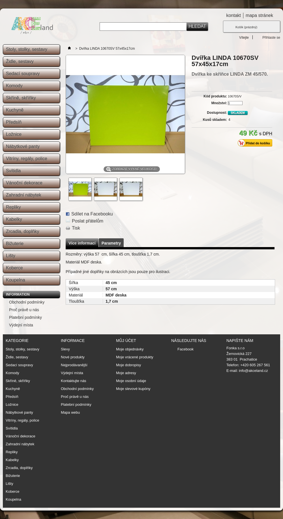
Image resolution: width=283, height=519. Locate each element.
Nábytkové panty (23, 146)
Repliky (13, 207)
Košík (246, 27)
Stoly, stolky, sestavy (26, 49)
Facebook (185, 349)
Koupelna (15, 280)
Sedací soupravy (23, 73)
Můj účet (126, 340)
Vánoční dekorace (24, 182)
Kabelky (14, 219)
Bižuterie (14, 243)
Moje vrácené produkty (134, 357)
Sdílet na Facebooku (92, 213)
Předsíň (14, 122)
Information (18, 294)
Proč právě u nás (24, 310)
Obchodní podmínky (26, 302)
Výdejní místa (21, 325)
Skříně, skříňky (21, 97)
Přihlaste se (271, 37)
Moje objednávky (130, 349)
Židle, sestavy (20, 61)
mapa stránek (259, 15)
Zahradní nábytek (23, 195)
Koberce (14, 267)
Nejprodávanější (74, 365)
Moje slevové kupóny (133, 389)
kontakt (233, 15)
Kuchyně (14, 110)
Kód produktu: (215, 96)
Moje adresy (126, 373)
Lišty (10, 255)
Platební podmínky (25, 317)
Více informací (82, 243)
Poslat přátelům (87, 221)
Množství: (219, 103)
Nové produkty (73, 357)
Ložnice (14, 134)
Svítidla (13, 170)
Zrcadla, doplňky (22, 231)
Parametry (111, 243)
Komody (14, 85)
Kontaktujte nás (73, 381)
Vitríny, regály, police (26, 158)
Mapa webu (70, 412)
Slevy (65, 349)
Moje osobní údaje (131, 381)
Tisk (76, 228)
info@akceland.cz (253, 370)
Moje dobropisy (128, 365)
